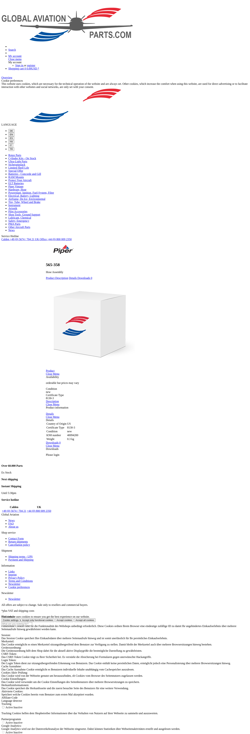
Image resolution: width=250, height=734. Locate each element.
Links (11, 571)
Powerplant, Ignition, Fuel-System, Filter (31, 192)
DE (11, 131)
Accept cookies (64, 620)
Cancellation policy (19, 544)
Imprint (12, 574)
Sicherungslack (16, 164)
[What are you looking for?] (16, 624)
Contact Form (16, 538)
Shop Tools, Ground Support (24, 214)
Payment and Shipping (21, 559)
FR (11, 142)
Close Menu (52, 373)
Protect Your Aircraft (20, 180)
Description (61, 278)
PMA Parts (14, 223)
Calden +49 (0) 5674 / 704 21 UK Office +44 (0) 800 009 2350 (36, 239)
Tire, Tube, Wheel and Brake (24, 202)
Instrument (14, 205)
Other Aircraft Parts (19, 227)
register (31, 65)
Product (50, 278)
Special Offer (15, 170)
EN (11, 134)
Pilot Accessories (17, 211)
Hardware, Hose (17, 189)
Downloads (84, 278)
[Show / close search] (12, 49)
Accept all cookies (85, 620)
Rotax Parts (14, 155)
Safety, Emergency (18, 220)
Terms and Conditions (20, 580)
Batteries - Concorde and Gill (24, 173)
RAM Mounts (16, 177)
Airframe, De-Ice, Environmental (26, 198)
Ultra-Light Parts (17, 161)
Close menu (15, 59)
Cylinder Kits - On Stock (22, 158)
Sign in (19, 65)
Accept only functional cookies (37, 620)
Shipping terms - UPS (20, 556)
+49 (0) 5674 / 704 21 (14, 510)
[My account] (15, 56)
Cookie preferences (19, 587)
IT (11, 145)
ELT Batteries (16, 183)
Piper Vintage (15, 186)
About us (13, 526)
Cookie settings (11, 620)
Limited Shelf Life (18, 167)
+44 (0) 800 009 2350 (39, 510)
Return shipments (18, 541)
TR (11, 149)
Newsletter (14, 584)
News (11, 230)
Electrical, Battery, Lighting (23, 195)
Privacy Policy (16, 577)
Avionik (12, 208)
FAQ (11, 523)
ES (11, 138)
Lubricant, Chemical (19, 217)
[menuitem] (125, 4)
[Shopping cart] (23, 68)
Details (73, 278)
